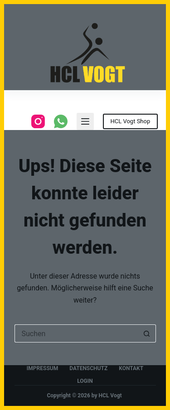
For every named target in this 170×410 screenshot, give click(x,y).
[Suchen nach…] (76, 333)
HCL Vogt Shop (131, 121)
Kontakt (131, 368)
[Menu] (85, 121)
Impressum (42, 368)
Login (85, 381)
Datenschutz (88, 368)
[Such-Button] (147, 333)
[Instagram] (38, 121)
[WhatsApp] (61, 121)
